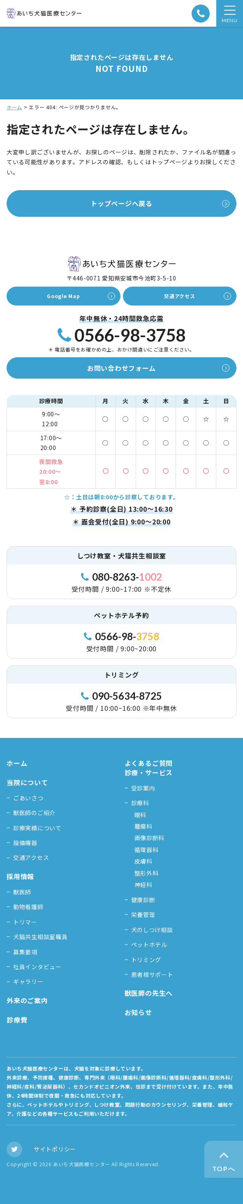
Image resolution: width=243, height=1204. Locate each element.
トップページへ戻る (121, 203)
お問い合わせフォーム (121, 368)
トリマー (25, 922)
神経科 (143, 884)
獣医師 (22, 892)
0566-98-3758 (121, 335)
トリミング (146, 960)
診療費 (17, 1020)
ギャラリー (28, 981)
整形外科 (146, 873)
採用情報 (20, 876)
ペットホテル (149, 944)
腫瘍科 (143, 826)
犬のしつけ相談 (152, 930)
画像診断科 (149, 838)
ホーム (14, 106)
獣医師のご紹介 (34, 813)
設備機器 (25, 843)
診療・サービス (149, 772)
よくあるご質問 (149, 763)
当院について (27, 782)
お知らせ (138, 1012)
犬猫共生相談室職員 (40, 937)
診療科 (140, 803)
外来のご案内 (27, 1000)
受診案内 (143, 788)
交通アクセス (179, 295)
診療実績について (37, 828)
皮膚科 (143, 861)
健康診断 (143, 900)
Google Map (63, 295)
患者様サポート (152, 974)
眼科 (140, 815)
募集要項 (25, 952)
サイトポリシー (55, 1149)
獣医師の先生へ (149, 993)
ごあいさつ (28, 798)
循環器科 (146, 850)
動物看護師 (28, 907)
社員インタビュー (37, 967)
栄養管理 (143, 914)
